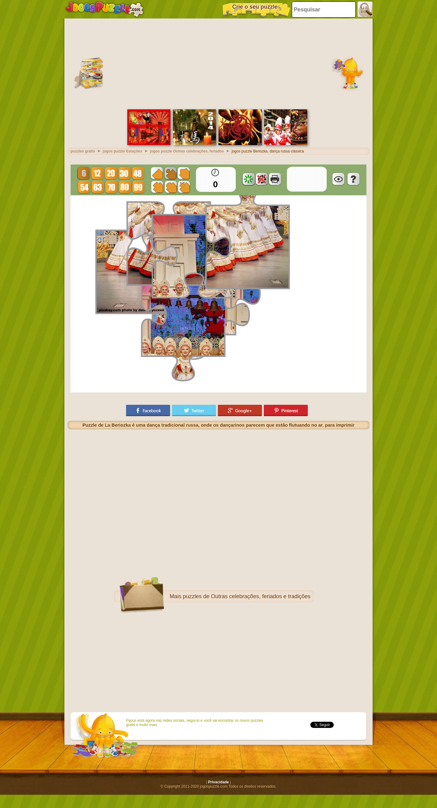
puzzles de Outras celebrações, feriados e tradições (246, 596)
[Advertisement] (219, 63)
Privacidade (218, 782)
